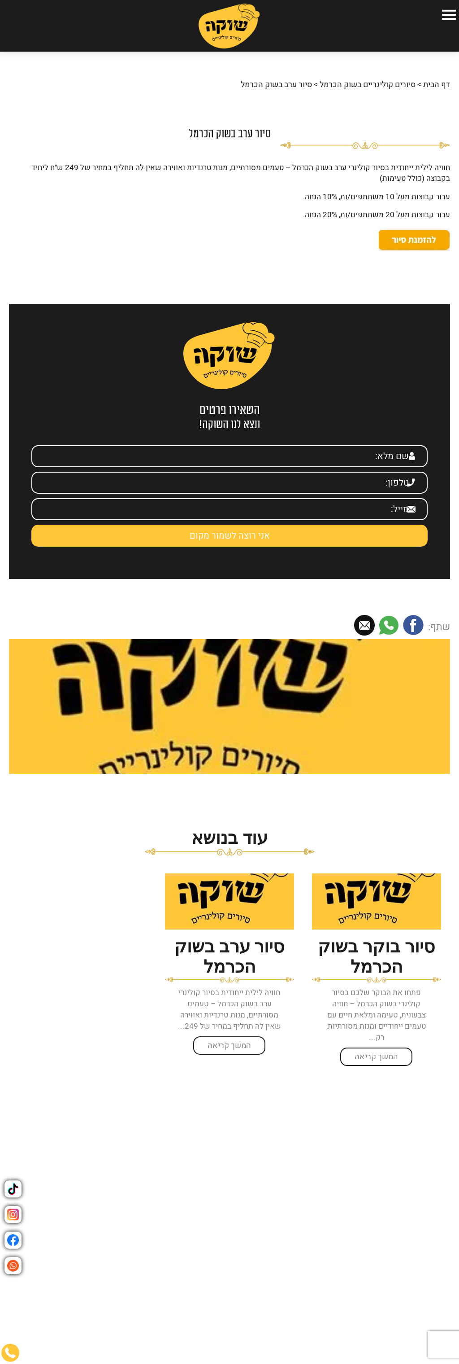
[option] (376, 964)
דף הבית (436, 79)
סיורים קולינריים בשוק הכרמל (368, 79)
